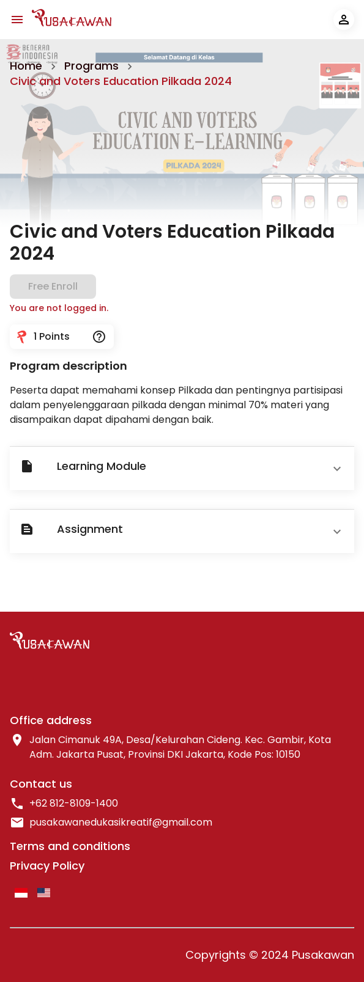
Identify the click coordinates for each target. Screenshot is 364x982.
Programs (91, 65)
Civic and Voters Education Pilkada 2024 (121, 81)
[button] (182, 468)
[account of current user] (343, 19)
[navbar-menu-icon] (17, 19)
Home (26, 65)
